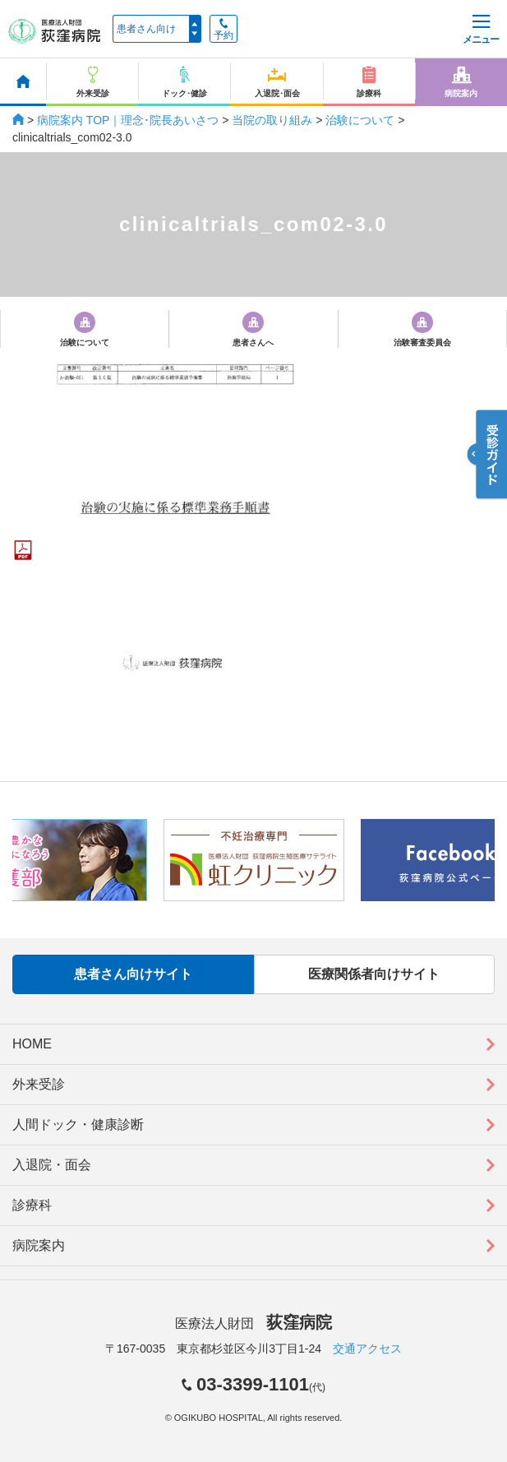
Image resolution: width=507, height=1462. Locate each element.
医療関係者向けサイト (374, 974)
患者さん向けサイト (133, 974)
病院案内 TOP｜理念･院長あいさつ (128, 120)
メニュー (481, 30)
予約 (223, 29)
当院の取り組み (272, 120)
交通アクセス (367, 1348)
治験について (359, 120)
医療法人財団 (253, 1323)
